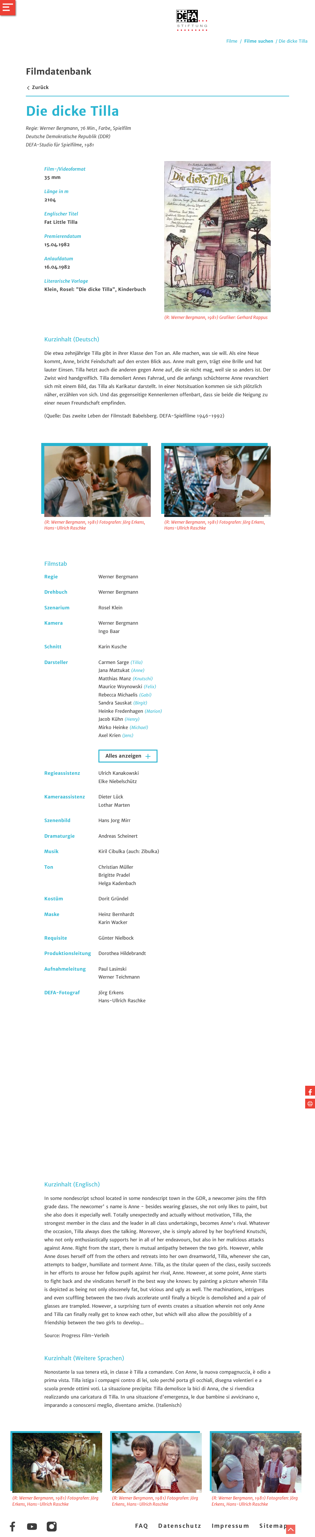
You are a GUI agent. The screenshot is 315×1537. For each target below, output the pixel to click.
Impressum (231, 1525)
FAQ (141, 1525)
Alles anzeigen (124, 756)
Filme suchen (258, 41)
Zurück (37, 87)
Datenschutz (179, 1525)
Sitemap (273, 1525)
